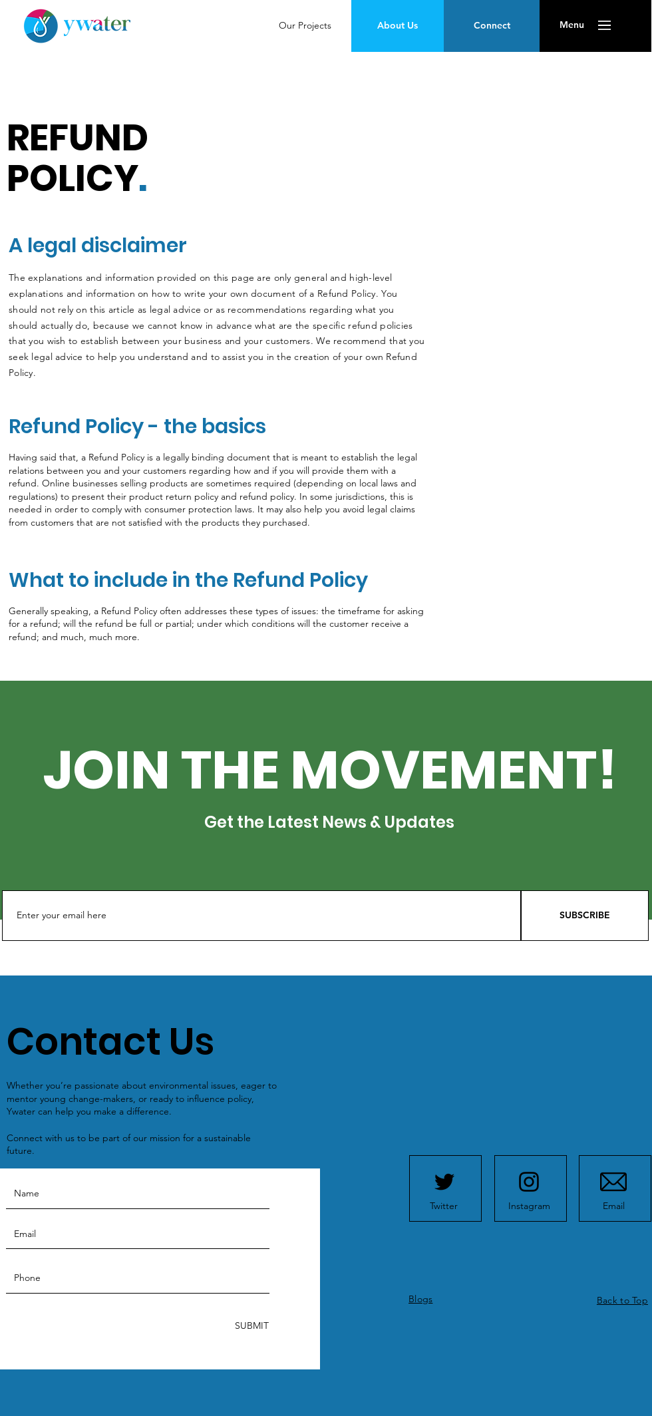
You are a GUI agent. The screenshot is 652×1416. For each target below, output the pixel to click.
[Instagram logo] (529, 1181)
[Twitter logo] (444, 1181)
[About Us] (397, 26)
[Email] (613, 1206)
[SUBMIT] (250, 1326)
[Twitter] (443, 1206)
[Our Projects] (305, 26)
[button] (572, 25)
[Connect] (492, 26)
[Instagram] (529, 1206)
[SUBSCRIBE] (585, 915)
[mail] (613, 1181)
